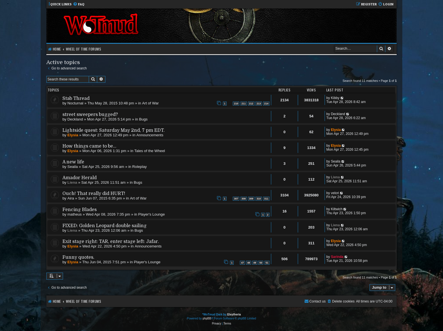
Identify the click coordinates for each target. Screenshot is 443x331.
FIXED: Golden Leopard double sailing (104, 225)
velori (335, 193)
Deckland (75, 119)
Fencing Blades (79, 209)
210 (236, 103)
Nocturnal (75, 103)
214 (266, 103)
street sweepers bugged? (90, 114)
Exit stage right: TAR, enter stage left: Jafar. (110, 241)
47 (242, 262)
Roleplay (139, 167)
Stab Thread (76, 98)
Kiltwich (336, 209)
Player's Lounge (151, 214)
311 (266, 198)
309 (251, 198)
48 (248, 262)
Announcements (149, 135)
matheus (75, 214)
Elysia (73, 135)
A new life (73, 162)
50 (260, 262)
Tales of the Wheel (149, 151)
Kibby (335, 98)
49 (254, 262)
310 (259, 198)
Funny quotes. (78, 257)
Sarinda (337, 257)
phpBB (207, 318)
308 (244, 198)
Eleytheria (234, 314)
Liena (72, 182)
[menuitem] (78, 4)
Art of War (150, 103)
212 (251, 103)
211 (244, 103)
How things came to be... (89, 146)
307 (236, 198)
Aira (71, 198)
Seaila (73, 167)
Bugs (143, 119)
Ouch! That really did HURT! (93, 193)
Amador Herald (79, 177)
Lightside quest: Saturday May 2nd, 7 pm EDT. (113, 130)
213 (259, 103)
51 (267, 262)
